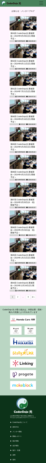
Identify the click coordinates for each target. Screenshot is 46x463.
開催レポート (17, 436)
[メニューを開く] (41, 3)
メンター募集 (17, 431)
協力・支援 (16, 450)
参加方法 (15, 427)
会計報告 (15, 445)
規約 (14, 459)
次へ (33, 297)
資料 (14, 455)
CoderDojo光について (19, 422)
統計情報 (15, 441)
